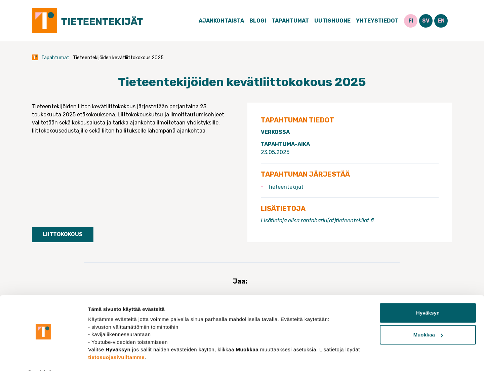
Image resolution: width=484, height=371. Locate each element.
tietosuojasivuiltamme (116, 339)
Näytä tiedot (102, 358)
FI (410, 20)
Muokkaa (428, 317)
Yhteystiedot (377, 20)
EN (441, 20)
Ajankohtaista (221, 20)
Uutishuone (332, 20)
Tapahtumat (290, 20)
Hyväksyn (428, 295)
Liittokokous (63, 234)
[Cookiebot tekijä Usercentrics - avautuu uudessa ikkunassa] (43, 358)
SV (426, 20)
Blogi (257, 20)
